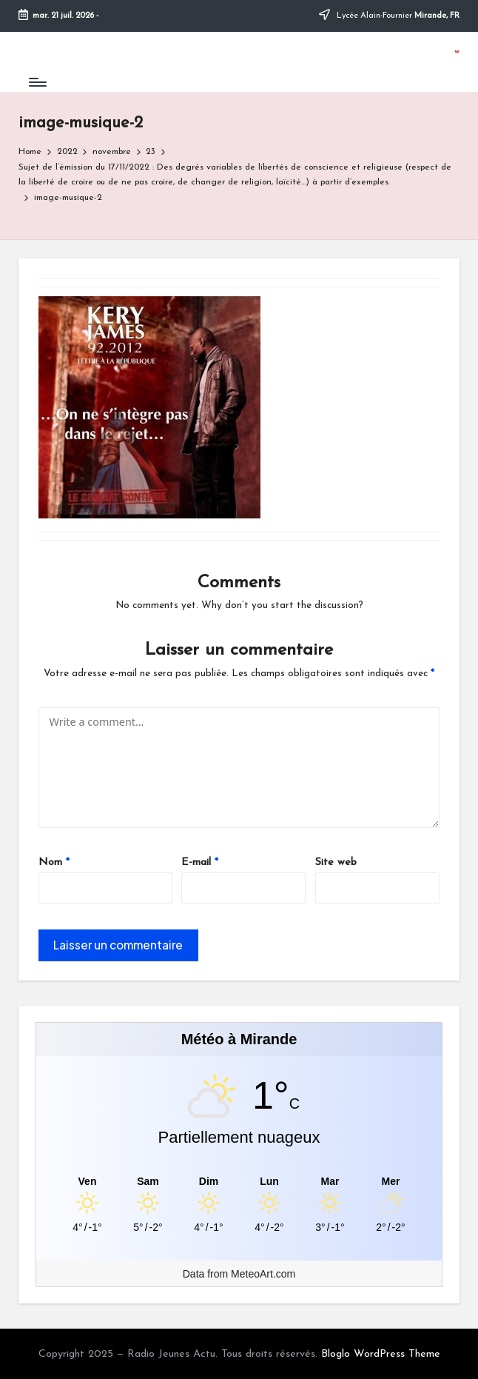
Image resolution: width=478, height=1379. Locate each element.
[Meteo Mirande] (239, 1181)
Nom (54, 862)
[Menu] (36, 82)
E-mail (199, 862)
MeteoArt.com (263, 1274)
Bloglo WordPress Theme (380, 1354)
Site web (336, 862)
